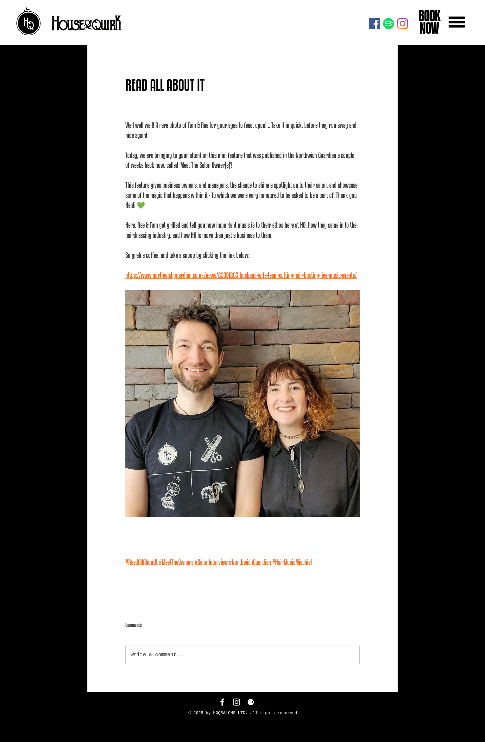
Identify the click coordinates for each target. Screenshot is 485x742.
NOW (428, 28)
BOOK (428, 16)
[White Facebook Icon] (222, 702)
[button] (457, 22)
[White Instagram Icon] (236, 702)
